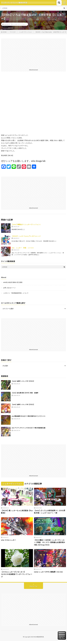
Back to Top (33, 586)
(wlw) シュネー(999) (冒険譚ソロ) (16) (48, 572)
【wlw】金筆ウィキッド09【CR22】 (23, 381)
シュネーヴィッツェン (19, 24)
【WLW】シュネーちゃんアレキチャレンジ (26, 236)
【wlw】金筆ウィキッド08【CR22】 (23, 404)
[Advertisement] (33, 53)
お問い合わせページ (9, 288)
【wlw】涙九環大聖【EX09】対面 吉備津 (25, 393)
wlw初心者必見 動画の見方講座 (12, 282)
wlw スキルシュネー (8, 540)
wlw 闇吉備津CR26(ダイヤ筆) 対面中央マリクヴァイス (28, 416)
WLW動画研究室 (39, 637)
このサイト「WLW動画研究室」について (15, 293)
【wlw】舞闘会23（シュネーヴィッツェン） (26, 224)
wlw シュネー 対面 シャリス (23, 248)
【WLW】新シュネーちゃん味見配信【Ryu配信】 (17, 512)
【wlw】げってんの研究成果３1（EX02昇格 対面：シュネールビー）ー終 (49, 512)
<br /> (33, 104)
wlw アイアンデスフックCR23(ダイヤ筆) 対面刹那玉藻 (28, 428)
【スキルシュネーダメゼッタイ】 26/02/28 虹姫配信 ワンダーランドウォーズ (16, 574)
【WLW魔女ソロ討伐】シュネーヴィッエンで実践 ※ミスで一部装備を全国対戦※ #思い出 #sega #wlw (49, 542)
